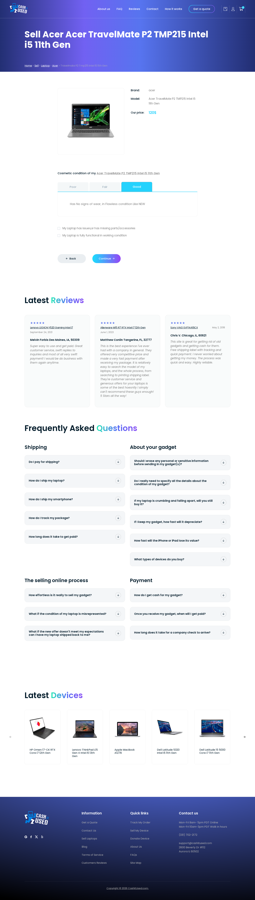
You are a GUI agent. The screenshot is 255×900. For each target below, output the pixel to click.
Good (137, 187)
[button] (244, 737)
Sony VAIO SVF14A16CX (184, 327)
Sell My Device (139, 830)
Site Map (135, 863)
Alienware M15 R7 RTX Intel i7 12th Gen (123, 327)
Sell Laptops (89, 838)
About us (103, 9)
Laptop (45, 66)
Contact (152, 9)
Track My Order (140, 822)
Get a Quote (89, 822)
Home (28, 66)
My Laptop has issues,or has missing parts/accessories (127, 228)
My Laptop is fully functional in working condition (127, 235)
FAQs (133, 855)
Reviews (134, 9)
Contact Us (89, 830)
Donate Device (139, 838)
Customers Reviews (94, 863)
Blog (84, 847)
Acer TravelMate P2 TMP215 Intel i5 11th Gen (128, 173)
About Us (136, 847)
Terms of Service (92, 855)
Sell (36, 66)
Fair (104, 187)
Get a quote (201, 9)
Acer (55, 66)
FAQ (119, 9)
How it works (173, 9)
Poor (73, 187)
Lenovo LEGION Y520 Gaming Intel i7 (51, 327)
